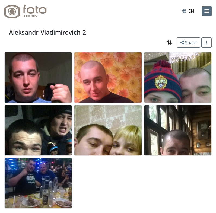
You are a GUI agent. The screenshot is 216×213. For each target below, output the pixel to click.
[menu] (207, 11)
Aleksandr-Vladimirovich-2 (47, 32)
